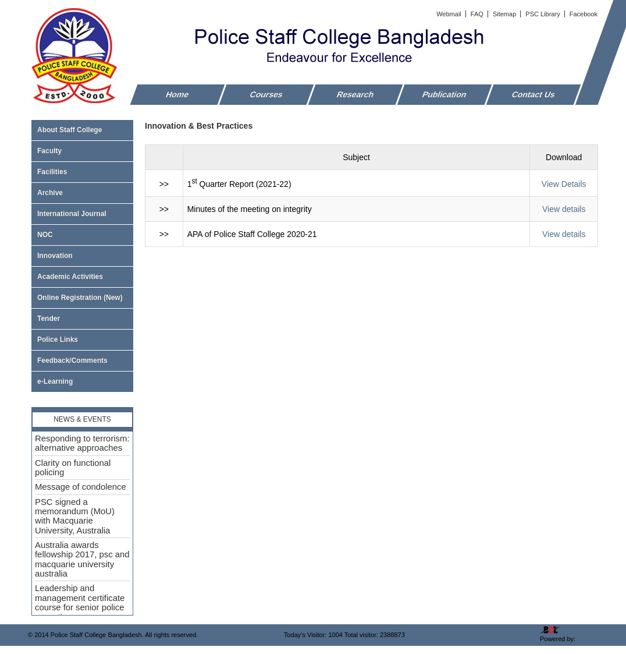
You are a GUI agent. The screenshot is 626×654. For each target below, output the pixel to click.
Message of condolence (80, 487)
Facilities (82, 172)
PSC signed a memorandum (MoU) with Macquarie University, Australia (75, 516)
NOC (45, 235)
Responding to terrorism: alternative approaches (82, 443)
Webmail (449, 13)
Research (356, 94)
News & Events (82, 419)
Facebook (583, 13)
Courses (266, 94)
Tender (82, 318)
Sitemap (505, 13)
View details (563, 209)
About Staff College (82, 130)
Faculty (82, 151)
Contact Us (533, 94)
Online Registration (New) (80, 298)
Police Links (57, 339)
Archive (82, 193)
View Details (564, 184)
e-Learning (55, 381)
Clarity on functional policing (73, 467)
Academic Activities (70, 277)
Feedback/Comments (72, 360)
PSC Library (543, 13)
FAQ (478, 13)
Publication (444, 94)
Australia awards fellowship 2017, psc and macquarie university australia (82, 559)
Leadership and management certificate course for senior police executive (80, 602)
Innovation (55, 256)
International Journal (82, 214)
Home (178, 94)
